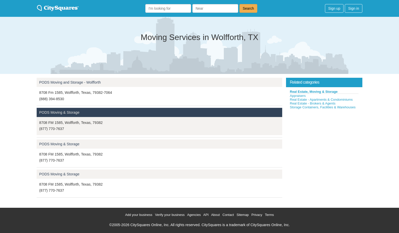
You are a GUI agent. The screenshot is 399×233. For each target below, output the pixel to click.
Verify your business (169, 215)
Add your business (138, 215)
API (206, 215)
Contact (228, 215)
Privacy (256, 215)
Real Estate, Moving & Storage (314, 92)
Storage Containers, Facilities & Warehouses (322, 107)
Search (248, 8)
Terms (269, 215)
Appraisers (298, 96)
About (215, 215)
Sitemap (243, 215)
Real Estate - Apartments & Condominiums (321, 99)
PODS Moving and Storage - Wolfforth (70, 82)
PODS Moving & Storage (59, 112)
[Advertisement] (324, 147)
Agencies (194, 215)
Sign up (334, 8)
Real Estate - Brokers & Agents (312, 103)
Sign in (353, 8)
